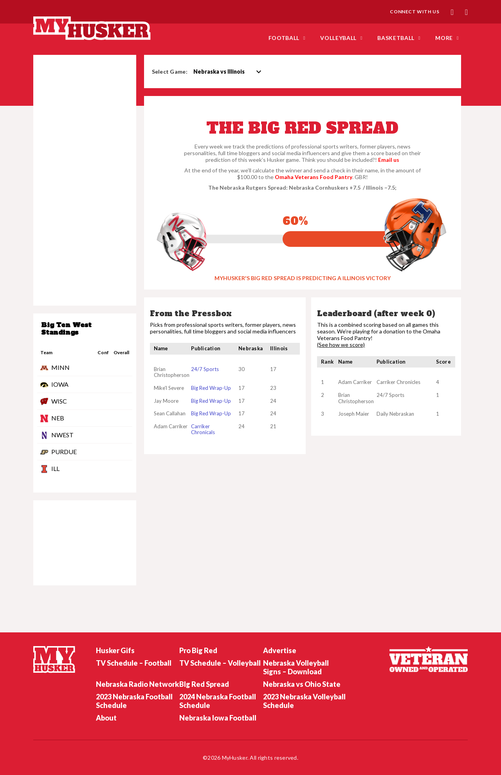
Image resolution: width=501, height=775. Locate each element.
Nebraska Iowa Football (217, 717)
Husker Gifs (115, 650)
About (106, 717)
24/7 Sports (205, 369)
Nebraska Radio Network (137, 684)
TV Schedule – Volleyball (220, 663)
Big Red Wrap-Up (211, 388)
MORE (444, 37)
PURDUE (64, 451)
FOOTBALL (284, 37)
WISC (59, 401)
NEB (57, 418)
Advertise (279, 650)
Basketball (395, 37)
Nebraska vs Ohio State (302, 684)
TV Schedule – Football (133, 663)
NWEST (62, 434)
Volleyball (338, 37)
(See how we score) (341, 345)
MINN (60, 367)
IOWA (59, 384)
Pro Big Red (198, 650)
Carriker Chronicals (203, 429)
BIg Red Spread (204, 684)
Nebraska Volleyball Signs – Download (296, 667)
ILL (55, 468)
